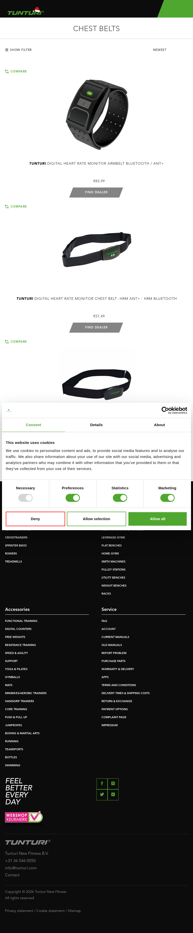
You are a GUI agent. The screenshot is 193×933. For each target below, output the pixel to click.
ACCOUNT (109, 629)
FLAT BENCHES (112, 545)
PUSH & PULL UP (16, 717)
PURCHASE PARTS (113, 661)
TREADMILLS (13, 562)
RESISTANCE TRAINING (20, 645)
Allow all (157, 519)
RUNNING (12, 741)
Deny (35, 519)
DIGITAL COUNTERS (18, 629)
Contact (12, 875)
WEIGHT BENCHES (114, 586)
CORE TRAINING (16, 709)
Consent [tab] (33, 425)
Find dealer (96, 192)
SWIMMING (12, 765)
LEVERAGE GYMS (113, 537)
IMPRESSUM (110, 725)
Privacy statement (19, 911)
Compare (16, 71)
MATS (8, 685)
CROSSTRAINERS (16, 537)
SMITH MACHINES (113, 562)
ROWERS (11, 553)
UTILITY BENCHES (113, 578)
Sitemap (74, 911)
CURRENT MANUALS (115, 637)
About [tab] (159, 425)
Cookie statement (50, 911)
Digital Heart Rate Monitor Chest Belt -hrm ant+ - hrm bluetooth (96, 299)
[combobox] (170, 51)
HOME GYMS (110, 553)
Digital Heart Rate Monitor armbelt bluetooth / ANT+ (96, 163)
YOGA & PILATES (16, 669)
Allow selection (96, 519)
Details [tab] (96, 425)
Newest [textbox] (160, 50)
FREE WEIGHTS (15, 637)
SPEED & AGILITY (16, 653)
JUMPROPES (13, 725)
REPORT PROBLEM (114, 653)
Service (109, 609)
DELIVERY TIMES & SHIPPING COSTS (126, 693)
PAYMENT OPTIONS (115, 709)
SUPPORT (11, 661)
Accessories (17, 609)
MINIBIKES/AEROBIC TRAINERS (25, 693)
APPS (105, 677)
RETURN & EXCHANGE (117, 701)
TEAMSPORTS (14, 749)
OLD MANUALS (112, 645)
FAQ (104, 621)
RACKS (106, 594)
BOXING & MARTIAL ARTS (22, 733)
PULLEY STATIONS (113, 570)
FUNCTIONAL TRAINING (21, 621)
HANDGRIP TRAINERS (19, 701)
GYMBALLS (12, 677)
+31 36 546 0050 (20, 861)
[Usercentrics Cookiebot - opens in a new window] (165, 410)
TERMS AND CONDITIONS (119, 685)
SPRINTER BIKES (16, 545)
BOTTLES (11, 757)
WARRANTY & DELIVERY (118, 669)
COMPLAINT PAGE (114, 717)
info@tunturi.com (21, 868)
